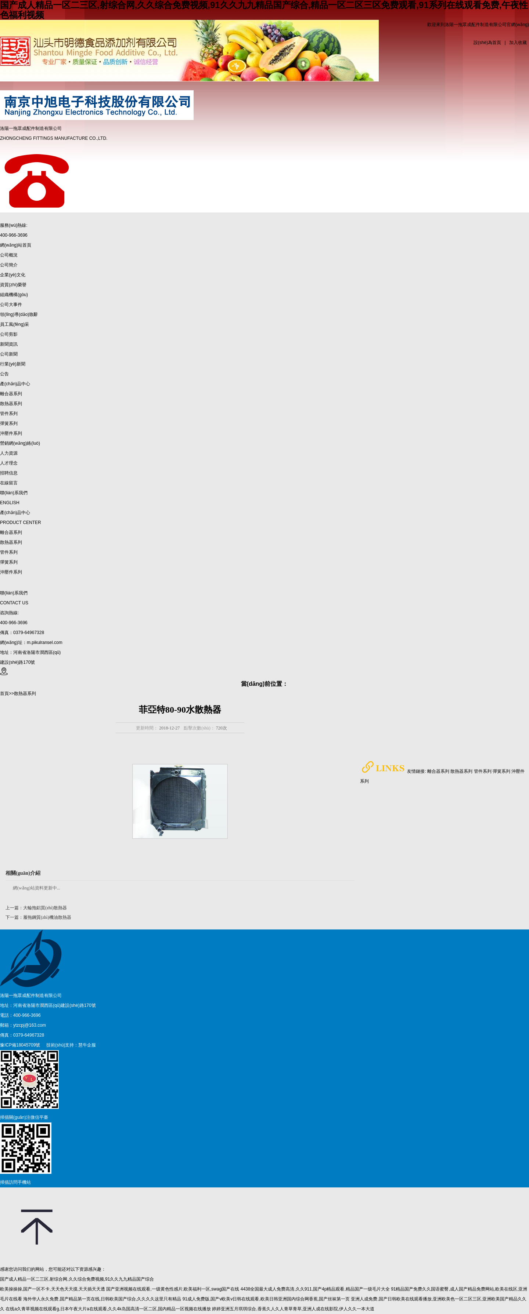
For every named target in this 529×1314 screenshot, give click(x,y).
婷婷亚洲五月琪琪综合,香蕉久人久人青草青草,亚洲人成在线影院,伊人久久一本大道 (293, 1308)
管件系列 (9, 552)
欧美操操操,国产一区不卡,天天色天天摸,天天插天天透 (52, 1289)
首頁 (4, 693)
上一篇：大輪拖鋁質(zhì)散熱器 (36, 907)
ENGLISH (9, 502)
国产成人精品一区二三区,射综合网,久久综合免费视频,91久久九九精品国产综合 (77, 1279)
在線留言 (9, 482)
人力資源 (9, 453)
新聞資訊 (9, 344)
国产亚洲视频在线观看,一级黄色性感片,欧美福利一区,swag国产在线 (172, 1289)
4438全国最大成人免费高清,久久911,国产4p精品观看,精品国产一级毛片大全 (315, 1289)
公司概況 (9, 255)
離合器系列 (11, 532)
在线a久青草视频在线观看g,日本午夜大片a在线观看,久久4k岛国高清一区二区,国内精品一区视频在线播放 (108, 1308)
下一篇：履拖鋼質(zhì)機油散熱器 (38, 917)
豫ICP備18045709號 (20, 1045)
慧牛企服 (87, 1045)
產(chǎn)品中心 (15, 383)
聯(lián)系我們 (14, 492)
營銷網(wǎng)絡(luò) (20, 443)
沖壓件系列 (11, 572)
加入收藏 (518, 42)
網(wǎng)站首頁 (15, 245)
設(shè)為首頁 (487, 42)
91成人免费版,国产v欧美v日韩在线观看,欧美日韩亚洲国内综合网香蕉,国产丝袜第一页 (266, 1299)
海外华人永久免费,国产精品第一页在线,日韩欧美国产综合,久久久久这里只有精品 (102, 1299)
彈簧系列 (9, 562)
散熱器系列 (11, 542)
